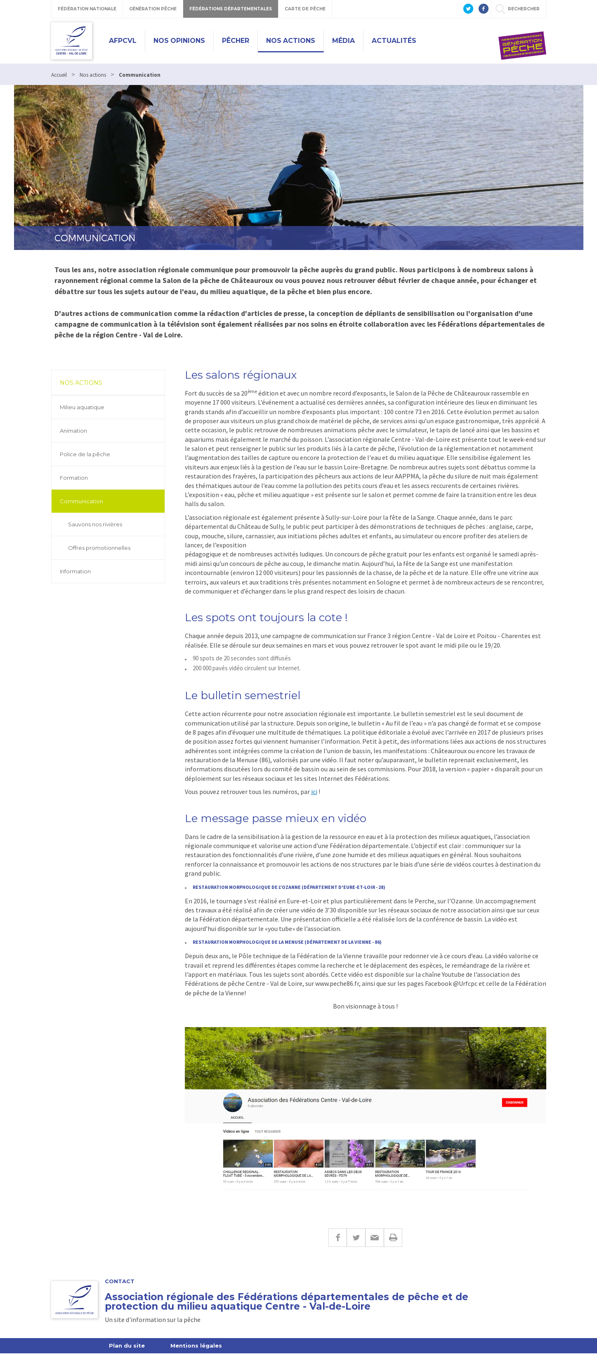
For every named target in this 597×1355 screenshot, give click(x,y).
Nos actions (290, 41)
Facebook (337, 1239)
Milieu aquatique (82, 407)
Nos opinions (179, 41)
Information (75, 571)
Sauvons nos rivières (95, 524)
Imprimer (393, 1239)
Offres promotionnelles (99, 547)
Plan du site (127, 1347)
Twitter (356, 1239)
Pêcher (235, 41)
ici (314, 791)
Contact (120, 1283)
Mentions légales (196, 1347)
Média (343, 41)
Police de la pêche (85, 454)
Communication (81, 501)
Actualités (394, 41)
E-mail (374, 1239)
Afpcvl (123, 41)
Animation (73, 430)
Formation (74, 477)
